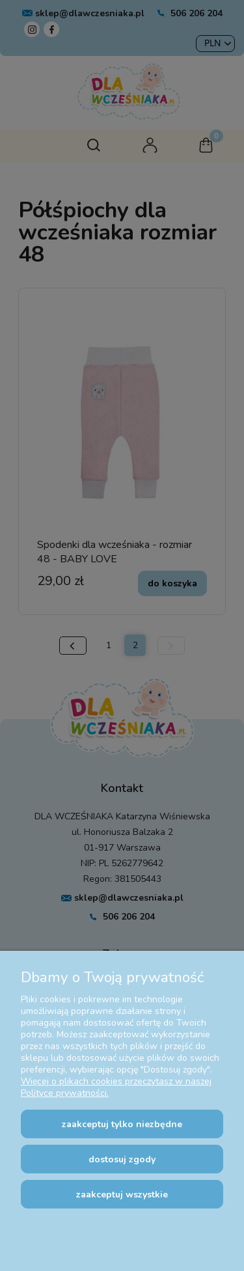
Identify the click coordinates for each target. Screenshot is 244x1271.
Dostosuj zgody (122, 1159)
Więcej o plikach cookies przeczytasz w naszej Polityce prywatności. (116, 1087)
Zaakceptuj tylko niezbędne (122, 1124)
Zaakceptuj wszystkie (122, 1194)
